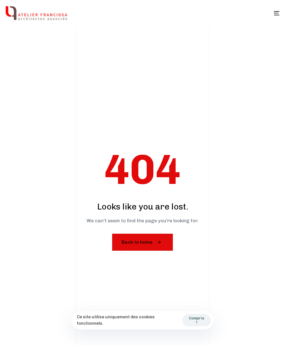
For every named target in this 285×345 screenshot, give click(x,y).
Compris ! (196, 320)
